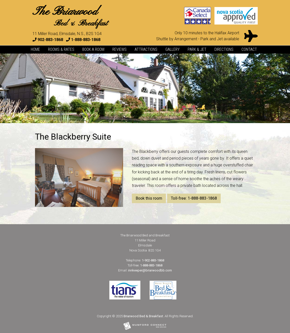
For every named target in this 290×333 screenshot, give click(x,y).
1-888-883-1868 (85, 39)
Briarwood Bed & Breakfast (143, 316)
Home (35, 49)
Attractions (146, 49)
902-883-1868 (50, 39)
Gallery (172, 49)
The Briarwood (70, 17)
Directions (223, 49)
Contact (249, 49)
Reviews (119, 49)
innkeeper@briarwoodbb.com (150, 270)
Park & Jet (197, 49)
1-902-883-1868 (153, 260)
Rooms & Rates (61, 49)
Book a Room (93, 49)
